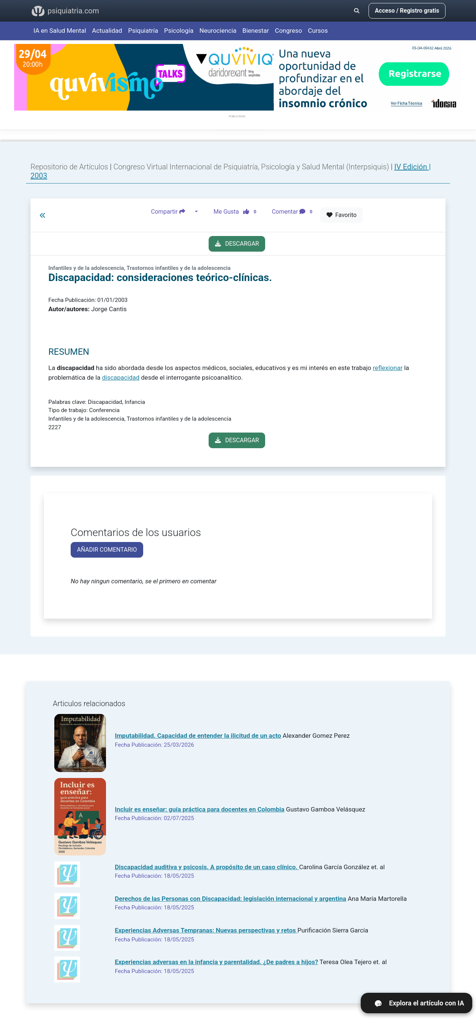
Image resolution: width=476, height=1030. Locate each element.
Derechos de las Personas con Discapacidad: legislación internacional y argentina (230, 898)
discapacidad (120, 377)
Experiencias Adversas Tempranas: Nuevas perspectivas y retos (206, 930)
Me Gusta (237, 212)
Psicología (178, 30)
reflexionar (388, 367)
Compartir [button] (172, 212)
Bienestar (255, 30)
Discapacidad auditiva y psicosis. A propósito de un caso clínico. (207, 867)
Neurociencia (218, 30)
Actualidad (107, 30)
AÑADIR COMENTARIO (107, 549)
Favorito (342, 215)
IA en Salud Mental (59, 30)
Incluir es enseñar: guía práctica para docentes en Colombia (199, 809)
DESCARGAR (237, 243)
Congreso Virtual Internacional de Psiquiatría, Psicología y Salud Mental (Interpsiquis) (252, 166)
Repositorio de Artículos (69, 166)
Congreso (288, 30)
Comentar (293, 212)
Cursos (318, 30)
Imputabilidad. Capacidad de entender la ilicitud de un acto (198, 735)
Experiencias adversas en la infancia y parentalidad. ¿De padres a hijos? (216, 962)
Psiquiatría (143, 30)
